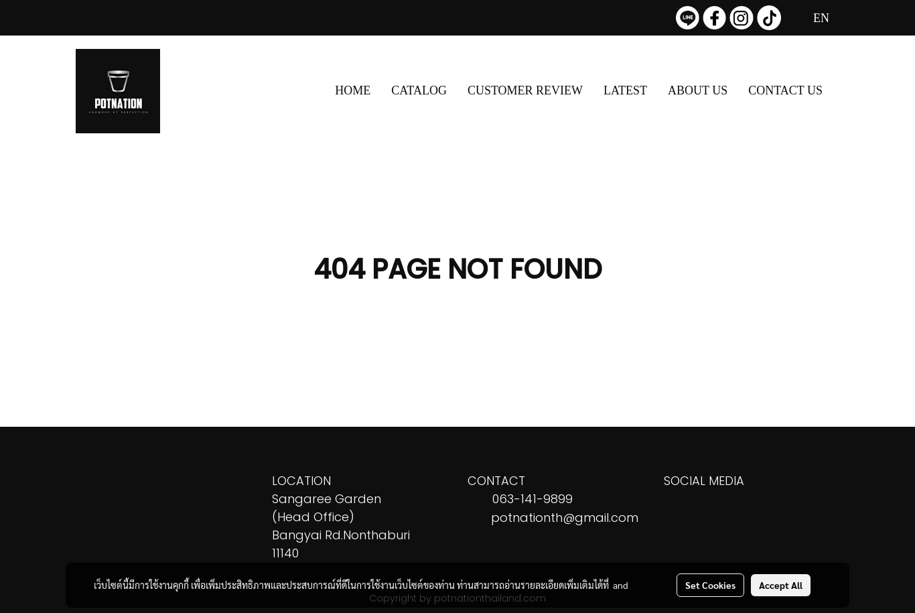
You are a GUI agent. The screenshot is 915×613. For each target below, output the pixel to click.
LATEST (625, 90)
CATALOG (419, 90)
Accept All (780, 585)
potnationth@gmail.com (564, 517)
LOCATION (301, 480)
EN (812, 18)
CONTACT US (785, 90)
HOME (352, 90)
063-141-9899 (532, 498)
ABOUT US (697, 90)
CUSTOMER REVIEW (525, 90)
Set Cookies (710, 585)
